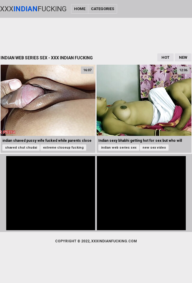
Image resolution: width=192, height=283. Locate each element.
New (183, 57)
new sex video (154, 148)
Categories (102, 9)
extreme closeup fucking (63, 148)
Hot (165, 57)
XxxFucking (33, 9)
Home (79, 9)
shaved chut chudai (21, 148)
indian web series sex (119, 148)
